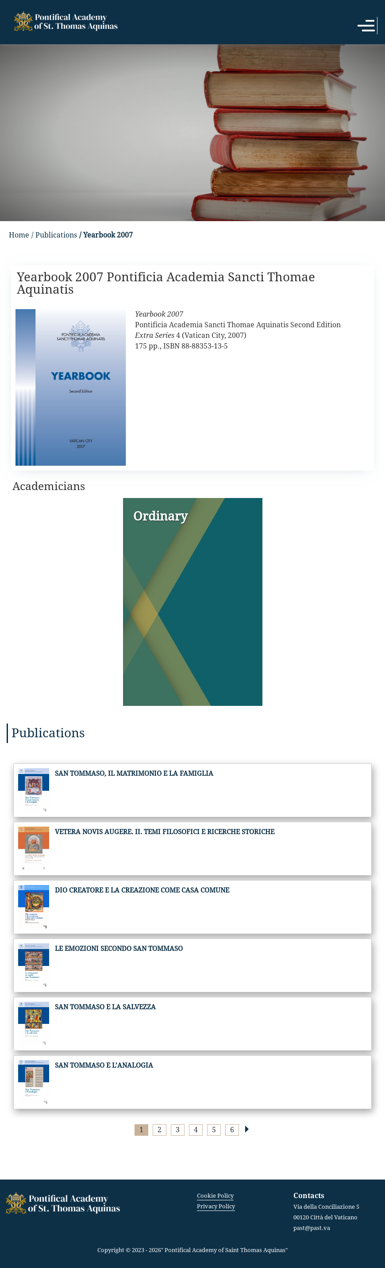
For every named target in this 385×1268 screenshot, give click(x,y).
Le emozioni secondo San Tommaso (119, 949)
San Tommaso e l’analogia (104, 1065)
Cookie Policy (215, 1195)
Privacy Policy (216, 1206)
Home (19, 235)
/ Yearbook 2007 (106, 235)
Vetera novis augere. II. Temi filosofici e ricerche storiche (164, 832)
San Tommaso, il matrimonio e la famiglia (134, 774)
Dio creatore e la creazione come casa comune (142, 890)
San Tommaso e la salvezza (105, 1007)
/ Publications (54, 235)
